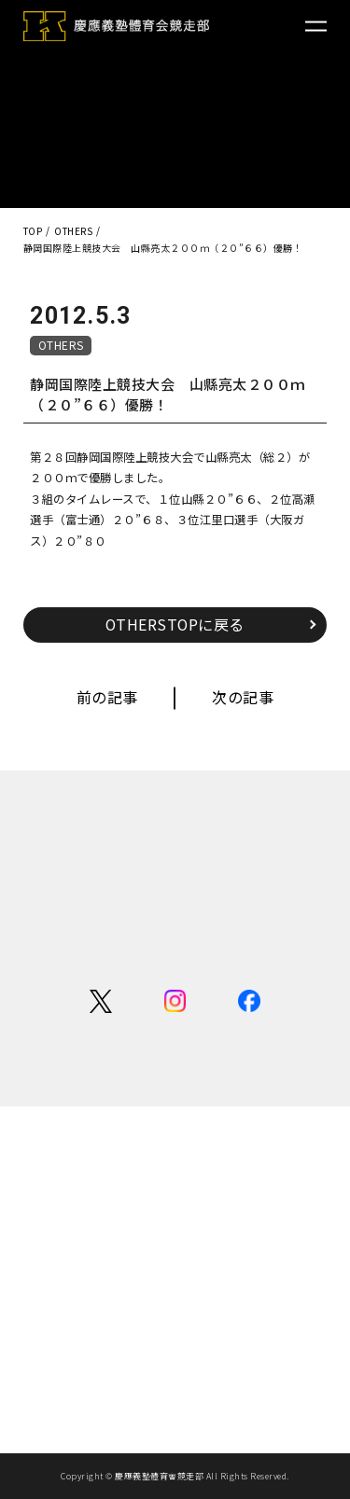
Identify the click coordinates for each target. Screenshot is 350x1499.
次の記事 (242, 697)
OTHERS (61, 345)
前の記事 (107, 697)
